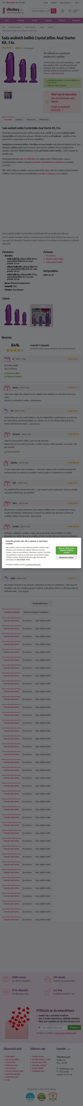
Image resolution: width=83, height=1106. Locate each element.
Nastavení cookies (66, 558)
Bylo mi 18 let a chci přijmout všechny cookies (66, 550)
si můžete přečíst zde (32, 564)
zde (34, 557)
